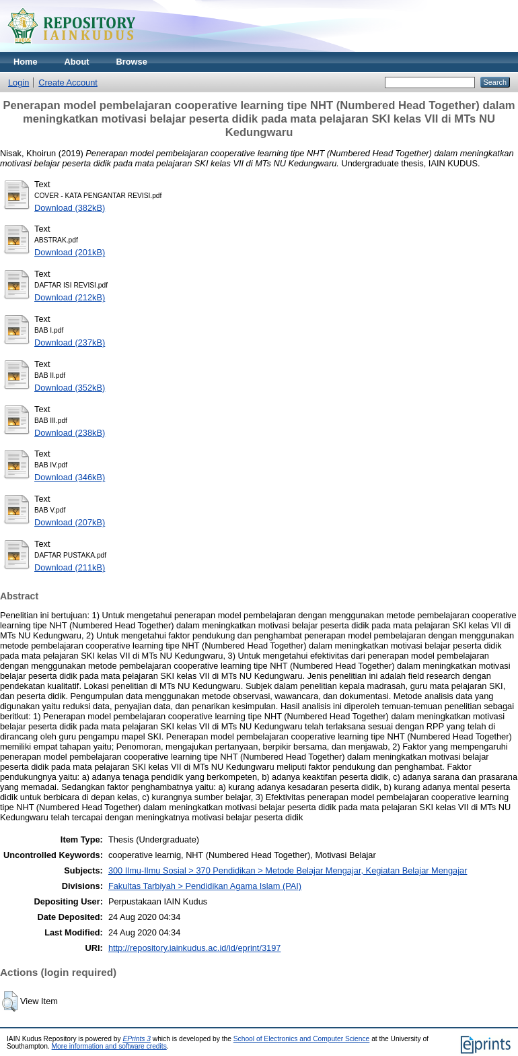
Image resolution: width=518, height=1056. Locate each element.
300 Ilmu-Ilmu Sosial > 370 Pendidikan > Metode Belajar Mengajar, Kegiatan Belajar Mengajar (288, 870)
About (77, 62)
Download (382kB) (69, 208)
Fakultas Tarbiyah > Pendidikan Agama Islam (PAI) (204, 886)
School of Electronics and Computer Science (301, 1039)
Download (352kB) (69, 388)
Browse (131, 62)
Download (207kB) (69, 522)
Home (25, 62)
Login (18, 82)
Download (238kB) (69, 433)
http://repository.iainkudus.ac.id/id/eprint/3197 (194, 948)
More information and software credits (109, 1046)
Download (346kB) (69, 477)
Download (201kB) (69, 252)
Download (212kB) (69, 297)
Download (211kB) (69, 567)
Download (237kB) (69, 342)
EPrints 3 (136, 1039)
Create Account (68, 82)
